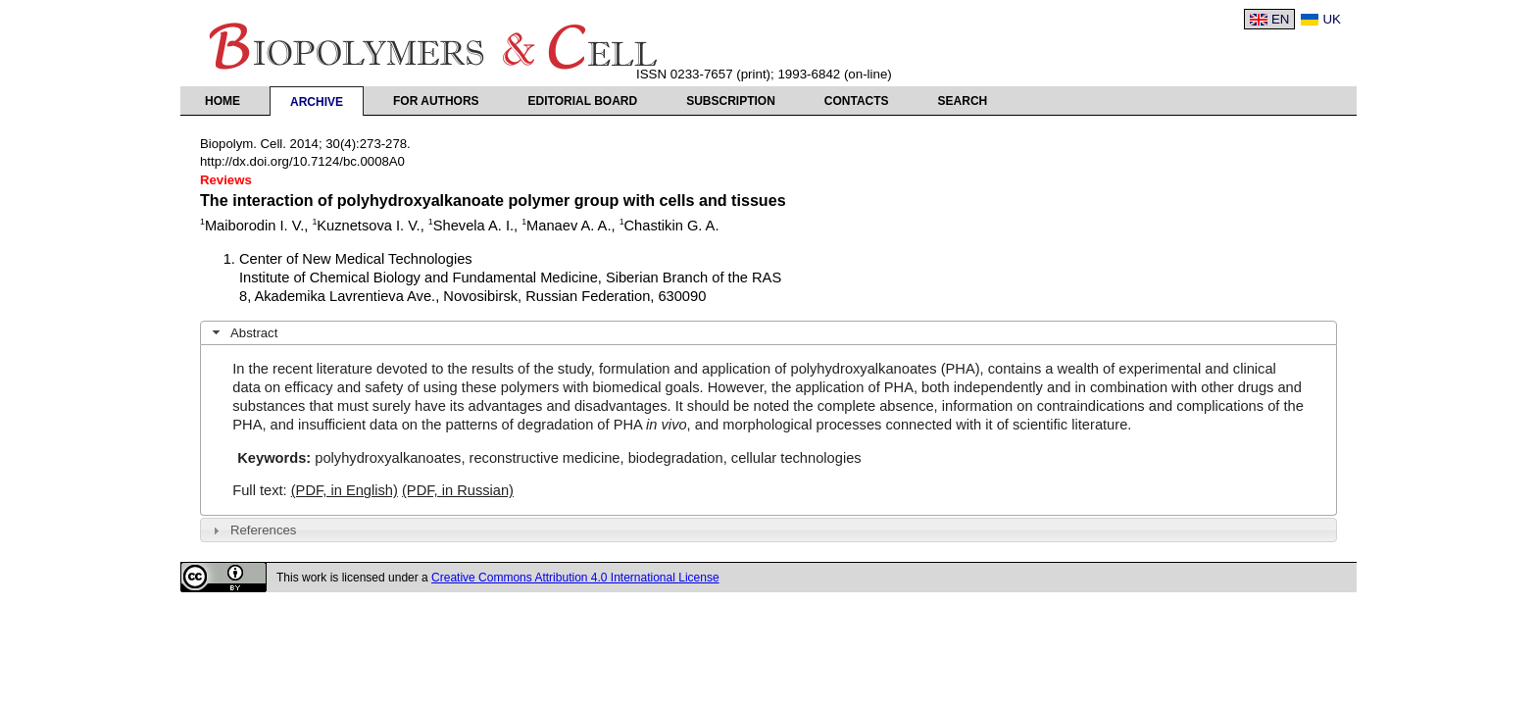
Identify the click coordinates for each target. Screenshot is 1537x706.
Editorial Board (583, 101)
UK (1331, 19)
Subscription (730, 101)
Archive (316, 102)
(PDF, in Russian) (458, 490)
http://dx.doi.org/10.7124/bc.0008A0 (302, 161)
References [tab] (252, 530)
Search (963, 101)
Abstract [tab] (243, 332)
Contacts (856, 101)
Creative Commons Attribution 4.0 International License (575, 577)
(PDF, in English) (344, 490)
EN (1280, 19)
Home (222, 101)
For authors (436, 101)
